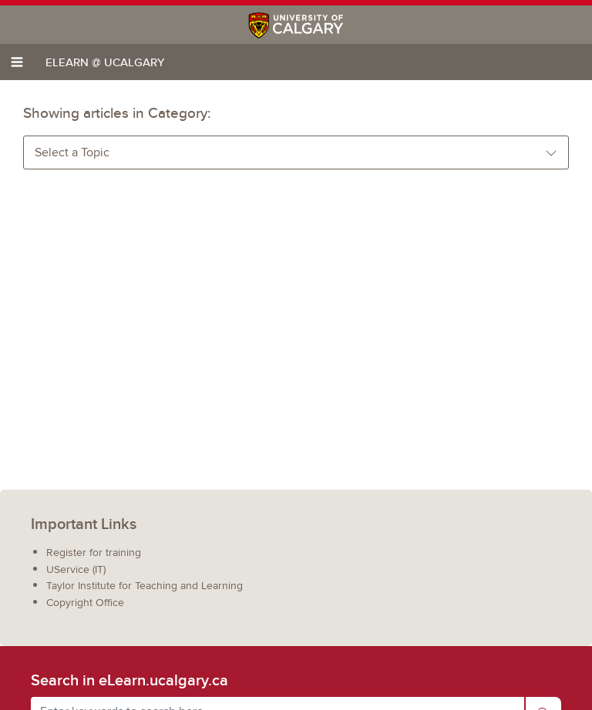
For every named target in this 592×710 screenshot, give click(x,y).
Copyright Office (85, 602)
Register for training (93, 552)
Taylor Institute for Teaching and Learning (144, 585)
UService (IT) (76, 569)
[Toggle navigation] (17, 62)
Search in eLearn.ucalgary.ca (129, 680)
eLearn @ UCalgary (104, 62)
